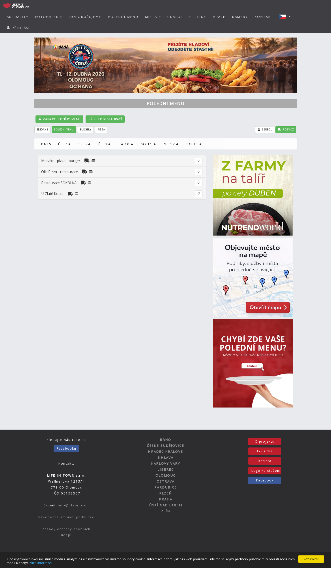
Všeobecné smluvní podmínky (66, 517)
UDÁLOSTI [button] (179, 16)
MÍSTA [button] (153, 16)
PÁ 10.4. (126, 144)
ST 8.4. (85, 144)
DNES (46, 144)
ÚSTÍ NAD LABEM (165, 505)
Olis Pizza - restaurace (59, 171)
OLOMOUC (165, 475)
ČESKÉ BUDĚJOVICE (165, 445)
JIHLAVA (165, 457)
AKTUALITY (17, 16)
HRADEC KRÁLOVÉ (165, 451)
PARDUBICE (165, 487)
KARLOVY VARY (165, 463)
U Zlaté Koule (52, 193)
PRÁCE (219, 16)
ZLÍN (165, 511)
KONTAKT (263, 16)
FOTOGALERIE (49, 16)
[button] (286, 16)
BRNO (165, 439)
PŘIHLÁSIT (19, 27)
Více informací (41, 563)
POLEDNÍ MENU (123, 16)
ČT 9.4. (105, 144)
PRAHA (165, 499)
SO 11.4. (149, 144)
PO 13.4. (194, 144)
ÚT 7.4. (65, 144)
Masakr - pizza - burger (61, 160)
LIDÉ (201, 16)
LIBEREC (165, 469)
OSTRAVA (165, 481)
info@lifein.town (73, 505)
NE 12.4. (172, 144)
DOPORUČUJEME (85, 16)
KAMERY (240, 16)
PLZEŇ (165, 493)
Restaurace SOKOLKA (59, 182)
